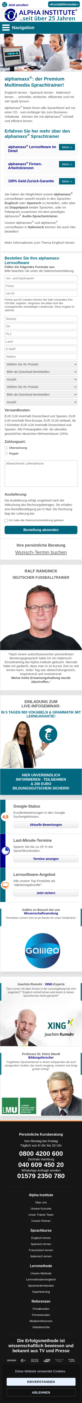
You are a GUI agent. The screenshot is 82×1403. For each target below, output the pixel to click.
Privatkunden (41, 1308)
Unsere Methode (40, 1273)
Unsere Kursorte (41, 1208)
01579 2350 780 (41, 1175)
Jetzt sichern (46, 893)
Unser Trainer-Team (41, 1214)
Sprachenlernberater (41, 1285)
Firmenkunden (41, 1315)
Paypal (13, 453)
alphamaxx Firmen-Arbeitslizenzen (25, 165)
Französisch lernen (41, 1250)
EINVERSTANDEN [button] (41, 1382)
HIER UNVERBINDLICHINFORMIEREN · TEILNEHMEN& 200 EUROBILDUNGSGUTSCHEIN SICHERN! (41, 781)
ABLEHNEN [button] (41, 1392)
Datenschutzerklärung (39, 520)
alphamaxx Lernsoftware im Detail (32, 148)
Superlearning (41, 1291)
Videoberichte (41, 1327)
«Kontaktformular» (64, 4)
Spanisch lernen (41, 92)
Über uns (41, 1202)
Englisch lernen (16, 92)
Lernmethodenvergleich (41, 1279)
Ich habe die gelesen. (37, 520)
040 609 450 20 (41, 1164)
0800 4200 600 (41, 1153)
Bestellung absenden (41, 530)
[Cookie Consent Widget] (41, 1382)
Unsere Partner (41, 1220)
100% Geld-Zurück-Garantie (31, 181)
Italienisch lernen (41, 1256)
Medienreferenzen (41, 1321)
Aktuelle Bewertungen (46, 824)
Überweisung (18, 447)
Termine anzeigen (46, 859)
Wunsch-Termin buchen (41, 552)
